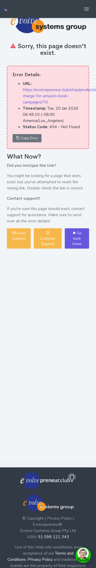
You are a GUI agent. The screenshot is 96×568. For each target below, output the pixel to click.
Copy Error (27, 138)
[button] (86, 9)
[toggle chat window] (83, 555)
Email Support (19, 236)
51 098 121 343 (53, 537)
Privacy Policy (40, 559)
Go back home (77, 238)
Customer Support (48, 238)
